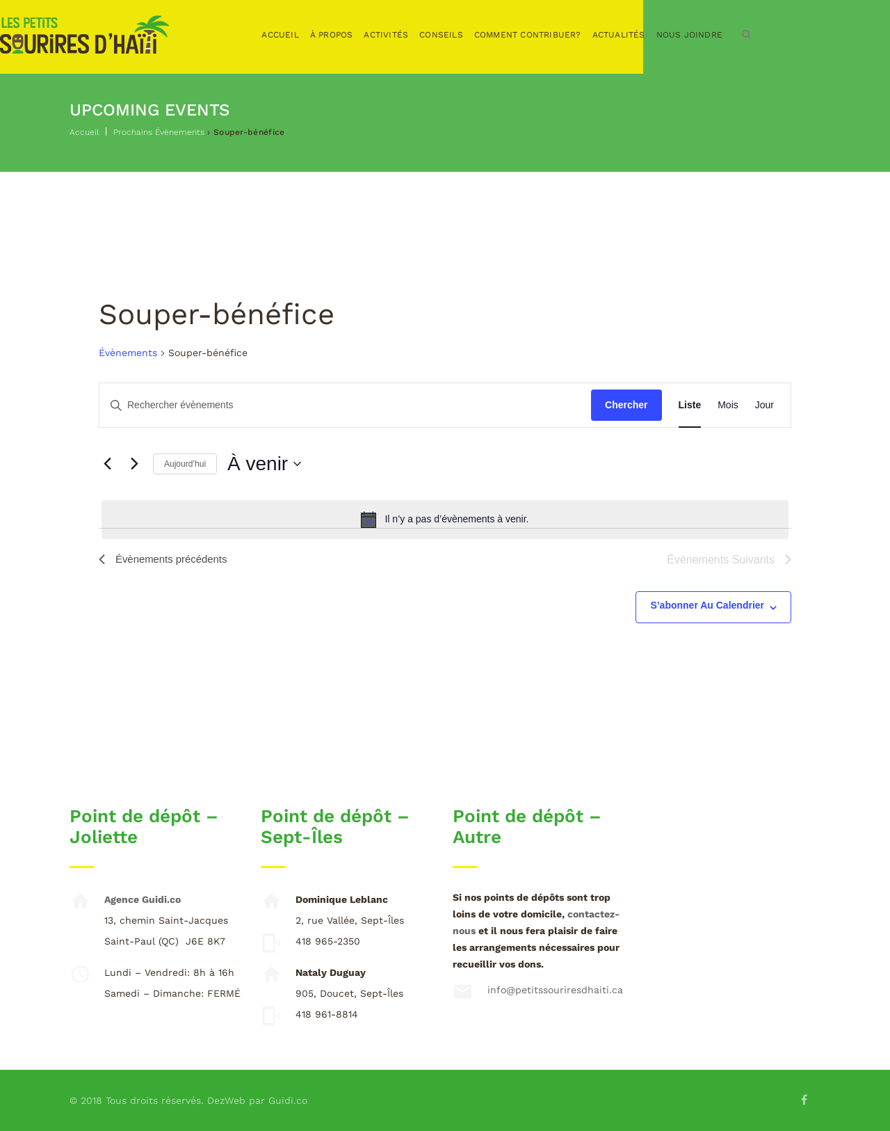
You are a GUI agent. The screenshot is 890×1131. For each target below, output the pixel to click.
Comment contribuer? (597, 35)
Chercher (626, 404)
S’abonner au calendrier (707, 605)
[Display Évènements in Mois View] (728, 405)
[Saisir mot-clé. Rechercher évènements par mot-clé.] (345, 405)
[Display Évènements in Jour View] (764, 405)
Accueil (349, 35)
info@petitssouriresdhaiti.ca (555, 989)
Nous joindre (759, 35)
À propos (401, 35)
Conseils (511, 35)
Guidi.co (287, 1100)
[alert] (445, 519)
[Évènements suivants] (134, 464)
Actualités (688, 35)
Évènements (128, 352)
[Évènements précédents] (107, 464)
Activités (455, 35)
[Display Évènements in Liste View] (690, 405)
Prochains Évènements (158, 132)
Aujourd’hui (185, 464)
